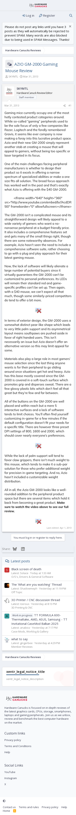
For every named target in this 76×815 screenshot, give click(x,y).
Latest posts (20, 561)
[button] (4, 801)
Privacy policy (12, 740)
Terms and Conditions (17, 746)
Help (7, 752)
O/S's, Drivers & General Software (32, 577)
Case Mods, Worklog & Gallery (29, 631)
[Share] (64, 105)
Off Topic (16, 592)
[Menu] (5, 16)
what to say (19, 639)
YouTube (9, 772)
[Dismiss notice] (69, 27)
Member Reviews (22, 647)
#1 (70, 105)
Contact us (9, 807)
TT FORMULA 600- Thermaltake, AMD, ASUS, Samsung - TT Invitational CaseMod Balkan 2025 (39, 619)
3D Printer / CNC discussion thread (35, 600)
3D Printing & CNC (22, 607)
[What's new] (62, 15)
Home (6, 811)
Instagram (10, 778)
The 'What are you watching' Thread (36, 584)
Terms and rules (29, 807)
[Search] (70, 15)
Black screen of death (26, 569)
